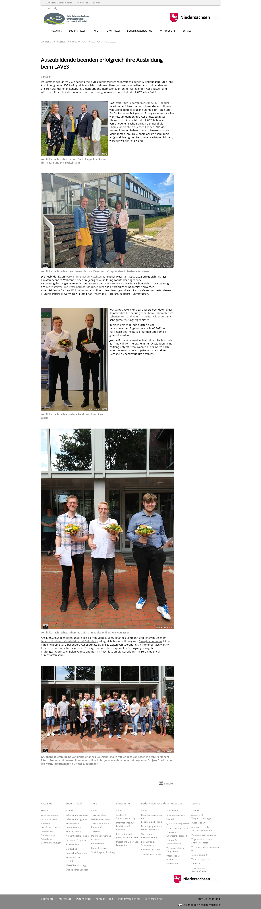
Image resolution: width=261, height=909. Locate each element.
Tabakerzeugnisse (200, 859)
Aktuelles (60, 42)
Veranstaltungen (49, 814)
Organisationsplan (175, 814)
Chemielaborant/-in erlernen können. (132, 127)
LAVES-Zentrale (113, 283)
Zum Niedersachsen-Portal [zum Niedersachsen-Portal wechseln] (58, 2)
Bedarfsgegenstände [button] (139, 30)
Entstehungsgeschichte (178, 827)
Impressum (172, 863)
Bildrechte (47, 898)
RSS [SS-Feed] (111, 898)
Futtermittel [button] (112, 30)
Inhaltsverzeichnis (129, 898)
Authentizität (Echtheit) (77, 835)
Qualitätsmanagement (177, 823)
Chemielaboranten (158, 313)
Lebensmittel (74, 803)
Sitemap (195, 863)
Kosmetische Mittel (150, 849)
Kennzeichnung (73, 831)
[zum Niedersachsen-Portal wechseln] (190, 21)
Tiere (94, 803)
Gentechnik (71, 848)
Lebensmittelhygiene (76, 819)
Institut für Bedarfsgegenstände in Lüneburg (142, 103)
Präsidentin (172, 810)
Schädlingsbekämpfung (103, 852)
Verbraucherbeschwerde (203, 834)
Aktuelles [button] (56, 30)
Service (195, 803)
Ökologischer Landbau (77, 869)
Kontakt (195, 810)
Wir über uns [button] (167, 30)
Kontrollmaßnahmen (76, 853)
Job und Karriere (78, 42)
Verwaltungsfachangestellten (84, 276)
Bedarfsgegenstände (152, 803)
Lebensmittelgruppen (77, 814)
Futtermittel (123, 803)
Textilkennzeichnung (151, 853)
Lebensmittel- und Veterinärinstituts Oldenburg (75, 287)
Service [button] (187, 30)
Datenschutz (83, 898)
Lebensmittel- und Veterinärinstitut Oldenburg (137, 316)
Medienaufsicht (199, 854)
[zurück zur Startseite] (66, 19)
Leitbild (170, 819)
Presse (44, 810)
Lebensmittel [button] (77, 30)
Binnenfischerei (99, 847)
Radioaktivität (73, 844)
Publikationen (198, 822)
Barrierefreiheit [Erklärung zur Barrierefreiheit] (153, 898)
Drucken (169, 783)
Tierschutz (96, 831)
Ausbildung (96, 42)
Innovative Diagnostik (77, 840)
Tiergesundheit (98, 814)
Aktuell (69, 810)
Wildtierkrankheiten (101, 819)
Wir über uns (174, 803)
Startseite (46, 42)
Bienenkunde (97, 843)
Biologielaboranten (150, 641)
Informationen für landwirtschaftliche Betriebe (125, 826)
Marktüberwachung (76, 865)
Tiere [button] (95, 30)
